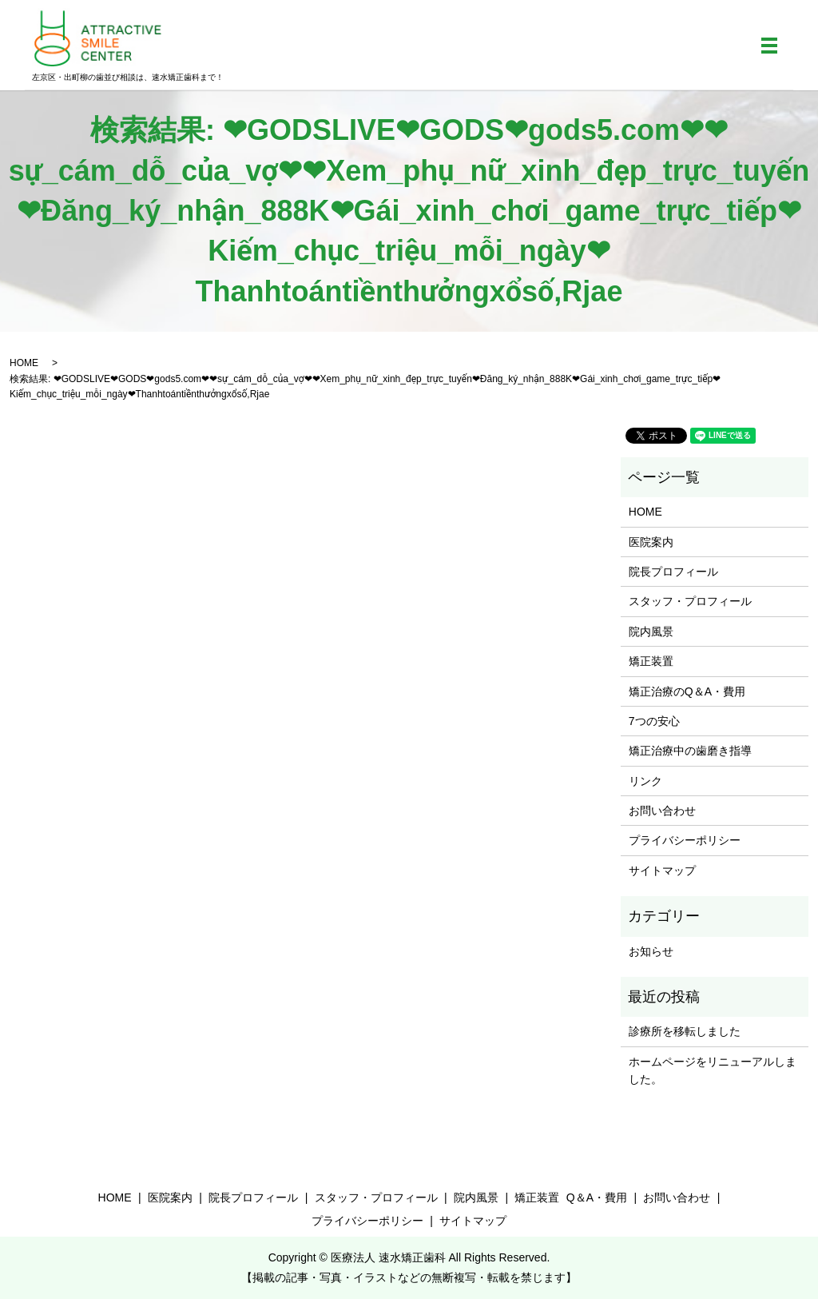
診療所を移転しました (685, 1031)
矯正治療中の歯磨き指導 (690, 750)
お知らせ (651, 951)
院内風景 (651, 631)
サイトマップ (662, 870)
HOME (24, 363)
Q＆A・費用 (596, 1197)
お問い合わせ (662, 810)
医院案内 (651, 542)
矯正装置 (651, 661)
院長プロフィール (673, 571)
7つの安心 (654, 721)
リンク (645, 781)
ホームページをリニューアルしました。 (712, 1070)
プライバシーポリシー (685, 840)
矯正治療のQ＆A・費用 (687, 691)
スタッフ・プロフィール (690, 601)
